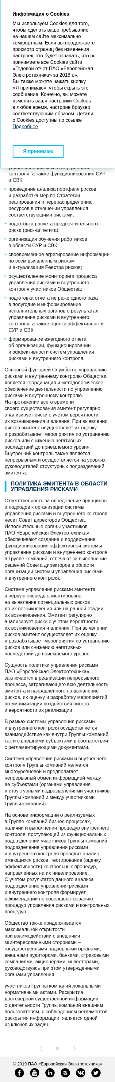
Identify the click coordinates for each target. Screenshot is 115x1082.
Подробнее (25, 126)
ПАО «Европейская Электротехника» (65, 1063)
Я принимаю (38, 151)
